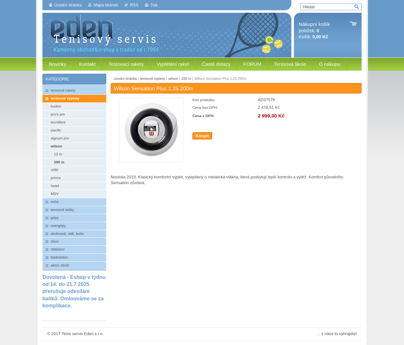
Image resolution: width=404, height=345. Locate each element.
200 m (186, 78)
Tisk (154, 5)
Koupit (202, 135)
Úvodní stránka (68, 5)
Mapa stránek (106, 5)
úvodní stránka (125, 78)
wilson (173, 78)
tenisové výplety (152, 78)
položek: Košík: (314, 30)
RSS (134, 5)
